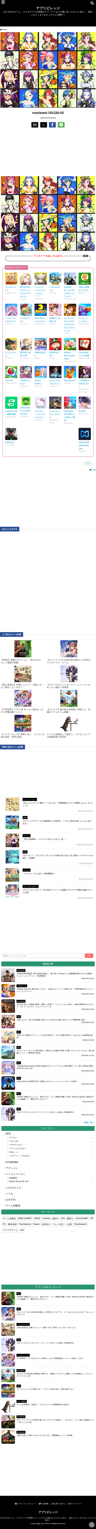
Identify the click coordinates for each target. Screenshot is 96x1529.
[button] (34, 125)
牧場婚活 (13, 1178)
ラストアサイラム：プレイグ (54, 414)
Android (46, 1218)
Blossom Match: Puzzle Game (69, 355)
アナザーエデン (16, 1145)
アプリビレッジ (48, 8)
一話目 (69, 1224)
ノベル (9, 1193)
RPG (25, 818)
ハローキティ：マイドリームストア (40, 414)
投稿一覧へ (89, 1122)
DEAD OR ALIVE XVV (19, 1181)
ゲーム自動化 (13, 1205)
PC (4, 1224)
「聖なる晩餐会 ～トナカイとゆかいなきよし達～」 (45, 839)
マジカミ (26, 836)
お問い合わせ (58, 1504)
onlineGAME (82, 1218)
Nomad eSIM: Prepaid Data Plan (84, 445)
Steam (36, 1224)
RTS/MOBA (21, 970)
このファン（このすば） (19, 1156)
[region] (48, 151)
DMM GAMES (25, 1218)
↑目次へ (88, 463)
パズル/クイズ (22, 986)
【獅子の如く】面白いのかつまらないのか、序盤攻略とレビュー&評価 (44, 1435)
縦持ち (55, 1218)
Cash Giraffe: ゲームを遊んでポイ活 (25, 410)
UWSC (37, 1218)
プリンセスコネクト (30, 887)
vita (22, 1230)
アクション (12, 1168)
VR (91, 1218)
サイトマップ (75, 1504)
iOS (63, 1218)
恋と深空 (82, 411)
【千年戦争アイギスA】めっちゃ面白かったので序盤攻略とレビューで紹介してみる (49, 1358)
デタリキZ (13, 1141)
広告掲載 (43, 1504)
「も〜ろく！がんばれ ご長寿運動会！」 (40, 873)
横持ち (70, 1218)
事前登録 (12, 1224)
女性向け (46, 1224)
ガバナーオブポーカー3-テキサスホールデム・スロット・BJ (69, 324)
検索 (89, 956)
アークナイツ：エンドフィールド (40, 290)
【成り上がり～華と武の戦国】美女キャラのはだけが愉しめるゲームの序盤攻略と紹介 (50, 1020)
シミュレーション (29, 800)
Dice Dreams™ (70, 380)
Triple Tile (9, 380)
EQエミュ (13, 1152)
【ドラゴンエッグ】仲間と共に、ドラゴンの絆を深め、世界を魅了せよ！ (45, 1389)
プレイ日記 (58, 1224)
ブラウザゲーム (10, 1230)
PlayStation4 (25, 1224)
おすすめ (11, 1199)
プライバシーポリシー (25, 1504)
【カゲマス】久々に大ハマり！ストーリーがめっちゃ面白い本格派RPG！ (45, 1112)
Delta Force (9, 442)
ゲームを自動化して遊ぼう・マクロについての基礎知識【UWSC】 (42, 1404)
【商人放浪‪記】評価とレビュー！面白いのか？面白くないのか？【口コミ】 (46, 1327)
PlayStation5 (80, 1224)
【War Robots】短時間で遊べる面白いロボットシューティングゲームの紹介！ (47, 1081)
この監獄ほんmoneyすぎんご (84, 383)
